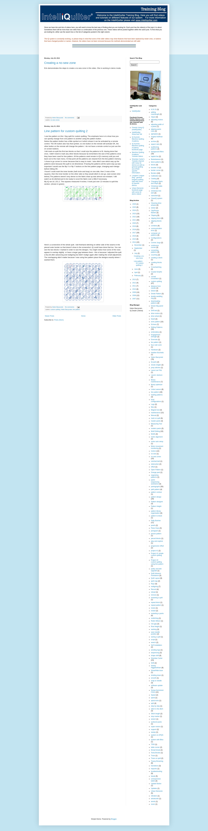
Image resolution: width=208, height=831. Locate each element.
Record (153, 589)
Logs (152, 404)
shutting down (156, 675)
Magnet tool (155, 410)
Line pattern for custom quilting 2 (66, 131)
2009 (134, 292)
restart (153, 611)
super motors (155, 727)
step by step (155, 706)
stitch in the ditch (157, 709)
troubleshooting (156, 771)
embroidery (155, 332)
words (153, 801)
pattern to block (156, 516)
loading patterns (156, 395)
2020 (134, 223)
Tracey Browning (157, 761)
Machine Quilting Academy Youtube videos (138, 154)
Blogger (114, 819)
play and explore (157, 541)
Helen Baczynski (66, 309)
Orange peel (155, 472)
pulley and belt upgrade (156, 570)
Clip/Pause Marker (155, 211)
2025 (134, 207)
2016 (134, 236)
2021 (134, 220)
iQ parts (154, 362)
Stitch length (155, 714)
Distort (153, 291)
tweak (153, 776)
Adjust (153, 117)
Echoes (153, 324)
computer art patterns (155, 234)
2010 (134, 289)
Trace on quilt (156, 758)
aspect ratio (155, 144)
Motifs (153, 434)
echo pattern (155, 322)
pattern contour (156, 492)
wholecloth (155, 799)
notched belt (155, 461)
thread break (155, 750)
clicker (153, 208)
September (138, 248)
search (153, 642)
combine (154, 226)
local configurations (156, 400)
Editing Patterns (156, 327)
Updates (154, 788)
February (137, 276)
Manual (153, 415)
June (136, 269)
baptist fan (154, 156)
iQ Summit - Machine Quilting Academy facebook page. (138, 147)
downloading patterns (155, 302)
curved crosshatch (155, 277)
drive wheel (155, 316)
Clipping (154, 215)
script (153, 640)
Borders (154, 173)
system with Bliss (157, 740)
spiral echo (155, 701)
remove (153, 595)
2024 (134, 210)
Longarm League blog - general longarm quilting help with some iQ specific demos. (138, 180)
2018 (134, 229)
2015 (134, 239)
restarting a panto (157, 613)
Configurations (156, 238)
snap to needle (156, 681)
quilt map (154, 581)
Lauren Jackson (156, 375)
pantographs (155, 487)
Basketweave (156, 159)
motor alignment (157, 437)
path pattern (155, 489)
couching (154, 255)
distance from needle (156, 287)
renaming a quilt (156, 598)
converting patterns (154, 251)
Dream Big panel (157, 306)
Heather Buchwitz (157, 353)
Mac (152, 407)
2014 (134, 242)
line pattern (76, 309)
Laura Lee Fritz (156, 370)
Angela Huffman (157, 137)
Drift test (154, 310)
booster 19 (155, 168)
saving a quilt (155, 637)
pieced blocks (156, 538)
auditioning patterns (155, 148)
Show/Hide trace (157, 670)
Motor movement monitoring (157, 447)
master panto (155, 421)
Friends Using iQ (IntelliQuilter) (138, 128)
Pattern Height (156, 506)
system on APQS (157, 735)
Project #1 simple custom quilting (157, 554)
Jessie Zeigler (156, 365)
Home (83, 316)
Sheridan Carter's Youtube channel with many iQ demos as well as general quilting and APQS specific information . (138, 166)
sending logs (155, 650)
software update (156, 685)
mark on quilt (155, 418)
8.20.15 (153, 109)
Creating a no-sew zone (60, 63)
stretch (153, 719)
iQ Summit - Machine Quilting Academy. (138, 139)
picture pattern (156, 534)
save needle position (155, 633)
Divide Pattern (156, 294)
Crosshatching (156, 267)
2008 (134, 295)
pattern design (156, 497)
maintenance (155, 413)
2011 (134, 286)
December (138, 245)
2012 (134, 283)
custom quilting (55, 309)
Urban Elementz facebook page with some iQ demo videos (138, 191)
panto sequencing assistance (155, 482)
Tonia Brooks (155, 753)
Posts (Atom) (59, 320)
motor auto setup (157, 441)
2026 (134, 204)
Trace (153, 756)
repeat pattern (156, 605)
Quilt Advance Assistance (156, 574)
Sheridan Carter (156, 658)
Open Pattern (156, 470)
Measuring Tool (156, 424)
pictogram (154, 531)
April (136, 272)
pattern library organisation (156, 512)
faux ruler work (156, 345)
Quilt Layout (155, 578)
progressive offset (157, 546)
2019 (134, 226)
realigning (154, 586)
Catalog (154, 179)
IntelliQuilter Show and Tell (137, 133)
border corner (156, 170)
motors (153, 451)
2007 (134, 299)
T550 (153, 744)
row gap (154, 624)
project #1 (154, 551)
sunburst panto (156, 722)
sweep (153, 732)
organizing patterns (154, 476)
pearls (153, 525)
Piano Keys (155, 528)
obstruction (155, 464)
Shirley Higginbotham (156, 667)
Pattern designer (157, 502)
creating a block (156, 258)
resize (153, 608)
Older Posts (116, 316)
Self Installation (156, 645)
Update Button (156, 784)
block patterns (156, 162)
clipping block (156, 218)
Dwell (153, 319)
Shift (152, 663)
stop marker (155, 716)
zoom (153, 804)
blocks (153, 165)
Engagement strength (155, 336)
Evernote (154, 339)
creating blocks (156, 262)
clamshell (154, 196)
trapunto (154, 769)
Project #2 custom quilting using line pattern (157, 562)
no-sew (153, 454)
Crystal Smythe (156, 272)
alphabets (154, 134)
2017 (134, 233)
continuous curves (155, 246)
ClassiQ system (156, 198)
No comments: (70, 117)
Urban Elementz (157, 791)
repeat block (155, 602)
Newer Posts (49, 316)
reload (153, 592)
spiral (153, 698)
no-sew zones (55, 120)
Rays (153, 584)
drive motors (155, 313)
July (136, 253)
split (152, 703)
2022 (134, 217)
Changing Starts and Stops (157, 182)
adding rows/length (155, 113)
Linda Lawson (156, 389)
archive (153, 141)
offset (153, 467)
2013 (134, 279)
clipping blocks (156, 221)
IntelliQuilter (136, 111)
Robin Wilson (156, 621)
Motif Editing (155, 431)
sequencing (155, 653)
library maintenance (155, 381)
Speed (153, 695)
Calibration (155, 176)
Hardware (154, 350)
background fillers (157, 152)
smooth (153, 678)
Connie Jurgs (156, 243)
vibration (154, 796)
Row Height (155, 626)
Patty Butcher (156, 521)
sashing (154, 629)
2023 (134, 214)
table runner (155, 747)
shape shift (155, 655)
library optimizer (156, 385)
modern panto (156, 428)
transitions (154, 766)
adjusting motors (157, 120)
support (153, 729)
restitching (154, 618)
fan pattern (155, 342)
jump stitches (155, 368)
